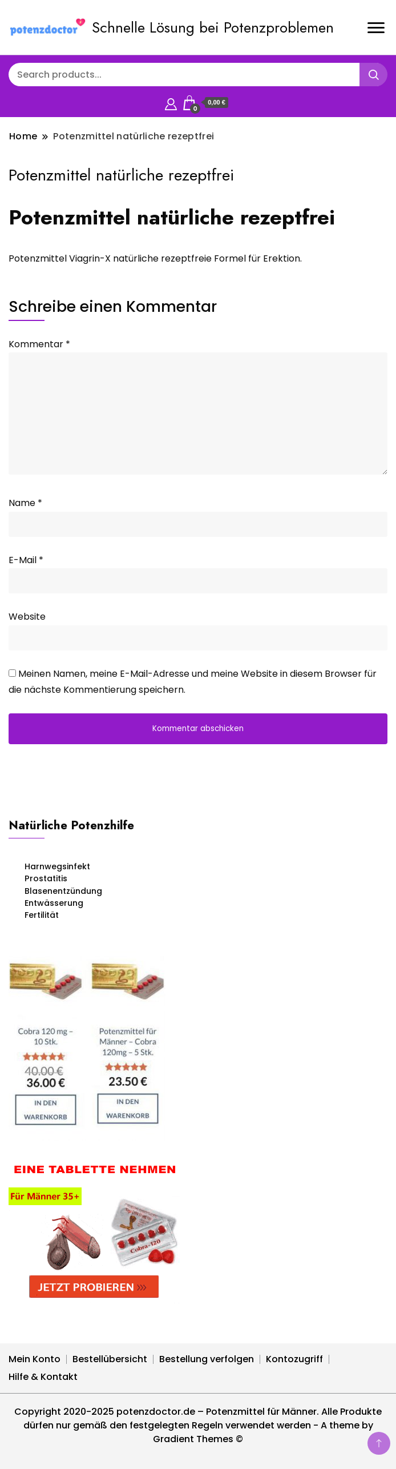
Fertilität (42, 915)
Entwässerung (54, 903)
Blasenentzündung (63, 891)
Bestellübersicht (109, 1359)
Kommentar (39, 344)
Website (27, 616)
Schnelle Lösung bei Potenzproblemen (213, 27)
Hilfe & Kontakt (43, 1376)
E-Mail (26, 560)
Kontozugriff (294, 1359)
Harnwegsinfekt (57, 866)
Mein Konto (34, 1359)
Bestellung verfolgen (206, 1359)
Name (25, 502)
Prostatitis (46, 878)
